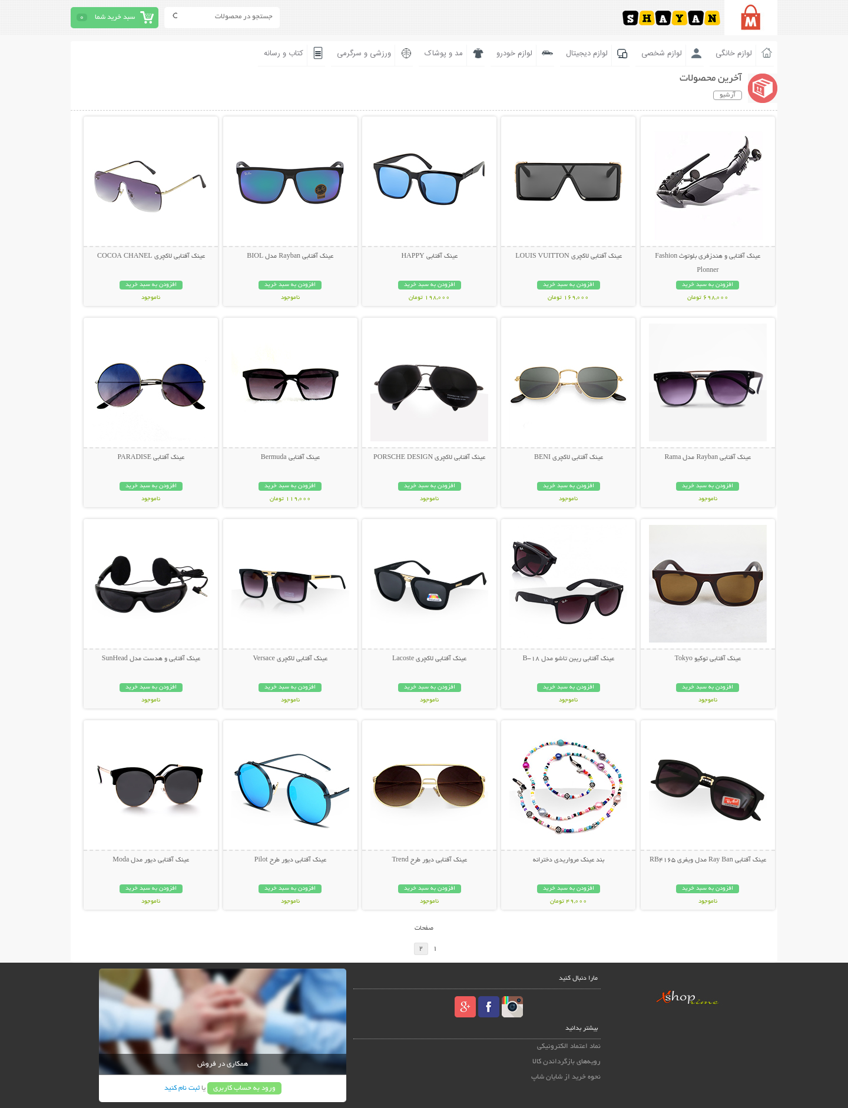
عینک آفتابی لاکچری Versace (290, 659)
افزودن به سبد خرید (707, 285)
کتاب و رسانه (283, 53)
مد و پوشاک (444, 53)
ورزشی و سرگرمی (364, 53)
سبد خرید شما (115, 17)
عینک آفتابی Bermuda (290, 457)
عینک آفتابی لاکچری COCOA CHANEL (151, 256)
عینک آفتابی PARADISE (151, 457)
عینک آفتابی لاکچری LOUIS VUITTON (568, 256)
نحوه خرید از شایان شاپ (566, 1077)
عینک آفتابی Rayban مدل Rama (707, 457)
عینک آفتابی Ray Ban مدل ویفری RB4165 (708, 860)
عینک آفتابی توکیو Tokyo (708, 659)
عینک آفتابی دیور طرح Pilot (290, 860)
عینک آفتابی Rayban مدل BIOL (290, 256)
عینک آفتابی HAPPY (429, 256)
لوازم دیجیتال (587, 53)
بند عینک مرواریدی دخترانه (568, 860)
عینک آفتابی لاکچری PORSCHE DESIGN (429, 457)
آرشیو (728, 95)
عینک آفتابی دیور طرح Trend (429, 860)
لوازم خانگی (734, 53)
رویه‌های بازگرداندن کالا (566, 1062)
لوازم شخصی (661, 53)
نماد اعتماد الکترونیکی (569, 1046)
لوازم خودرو (514, 53)
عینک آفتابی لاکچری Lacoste (429, 659)
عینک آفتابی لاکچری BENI (568, 457)
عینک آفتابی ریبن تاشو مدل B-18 (568, 659)
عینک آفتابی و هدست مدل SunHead (151, 659)
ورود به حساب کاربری (244, 1088)
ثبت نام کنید (182, 1088)
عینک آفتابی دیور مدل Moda (150, 860)
